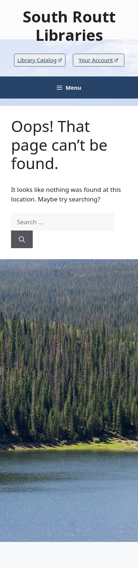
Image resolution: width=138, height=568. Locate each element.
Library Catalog (39, 60)
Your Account (98, 60)
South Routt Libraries (69, 25)
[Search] (22, 239)
